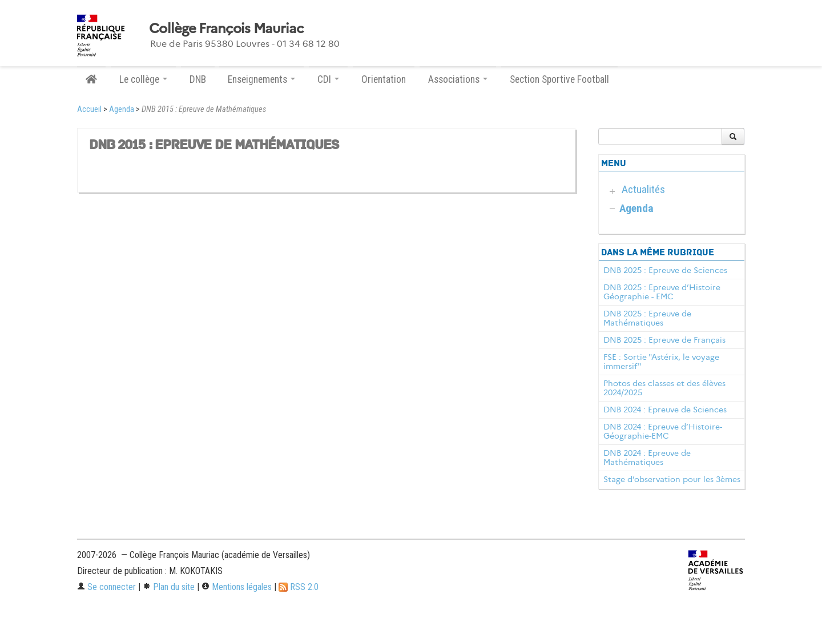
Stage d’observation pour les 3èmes (671, 479)
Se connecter (106, 586)
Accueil (89, 109)
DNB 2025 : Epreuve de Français (664, 340)
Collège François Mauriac (226, 28)
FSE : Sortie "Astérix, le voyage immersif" (661, 361)
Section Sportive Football (559, 79)
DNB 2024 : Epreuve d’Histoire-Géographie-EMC (662, 431)
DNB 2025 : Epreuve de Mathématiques (647, 318)
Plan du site (169, 586)
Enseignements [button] (261, 79)
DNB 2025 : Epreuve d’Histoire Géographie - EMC (661, 292)
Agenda (121, 109)
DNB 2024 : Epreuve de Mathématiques (647, 457)
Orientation (383, 79)
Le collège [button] (143, 79)
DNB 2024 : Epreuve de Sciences (665, 409)
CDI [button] (328, 79)
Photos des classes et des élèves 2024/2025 (664, 388)
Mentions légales (237, 586)
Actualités (643, 189)
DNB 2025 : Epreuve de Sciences (665, 270)
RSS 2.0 (299, 586)
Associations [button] (457, 79)
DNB (198, 79)
